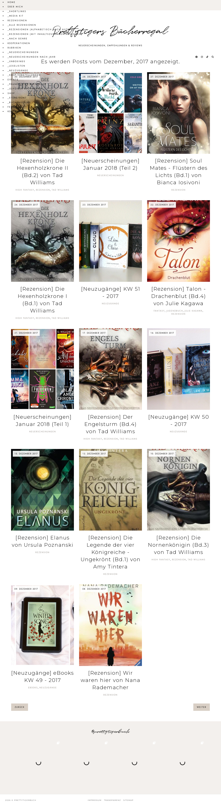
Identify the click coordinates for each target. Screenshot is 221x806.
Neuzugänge (110, 303)
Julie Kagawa (194, 310)
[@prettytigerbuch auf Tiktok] (207, 56)
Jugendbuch (174, 310)
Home (12, 2)
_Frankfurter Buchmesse (27, 84)
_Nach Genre (18, 38)
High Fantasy (25, 189)
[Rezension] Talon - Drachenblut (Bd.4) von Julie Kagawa (178, 296)
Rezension (43, 189)
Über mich (15, 6)
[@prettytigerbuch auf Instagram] (202, 56)
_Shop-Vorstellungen (24, 75)
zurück (20, 707)
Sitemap (128, 800)
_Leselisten (16, 65)
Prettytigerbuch (25, 800)
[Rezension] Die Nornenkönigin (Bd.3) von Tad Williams (178, 544)
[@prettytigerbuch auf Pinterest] (196, 56)
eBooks (33, 687)
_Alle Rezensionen (22, 25)
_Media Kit (16, 15)
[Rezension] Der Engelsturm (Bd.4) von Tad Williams (110, 424)
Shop (11, 93)
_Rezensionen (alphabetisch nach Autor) (40, 29)
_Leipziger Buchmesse (24, 88)
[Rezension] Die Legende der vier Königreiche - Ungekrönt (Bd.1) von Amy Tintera (111, 552)
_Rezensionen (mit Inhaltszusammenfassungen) (45, 34)
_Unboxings (16, 61)
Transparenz (112, 800)
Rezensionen (17, 20)
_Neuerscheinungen (23, 52)
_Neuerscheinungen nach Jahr (32, 56)
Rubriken (14, 47)
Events (13, 79)
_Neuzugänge (18, 70)
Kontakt (14, 111)
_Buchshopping (19, 102)
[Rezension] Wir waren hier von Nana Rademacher (110, 680)
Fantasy (159, 310)
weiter (201, 707)
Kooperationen (19, 43)
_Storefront (17, 97)
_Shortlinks (17, 11)
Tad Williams (60, 189)
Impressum (95, 800)
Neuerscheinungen (110, 175)
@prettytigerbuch (111, 731)
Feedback (15, 107)
